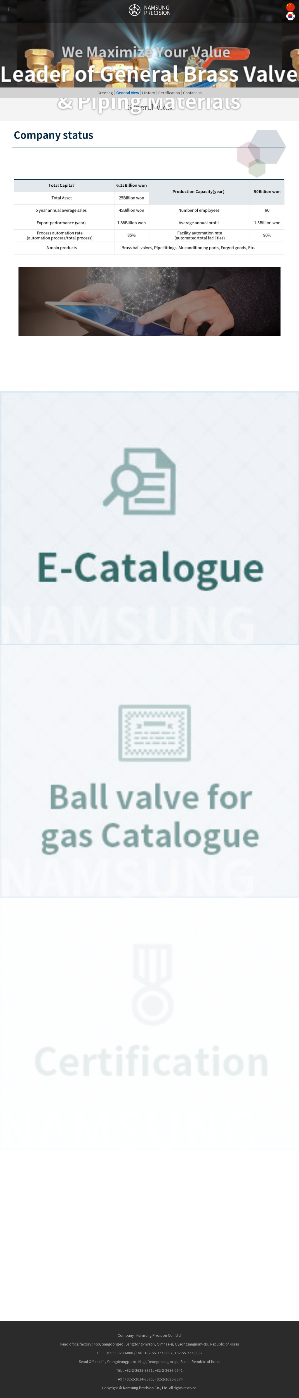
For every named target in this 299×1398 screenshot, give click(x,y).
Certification (169, 92)
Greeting (105, 92)
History (148, 92)
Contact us (192, 92)
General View (127, 92)
